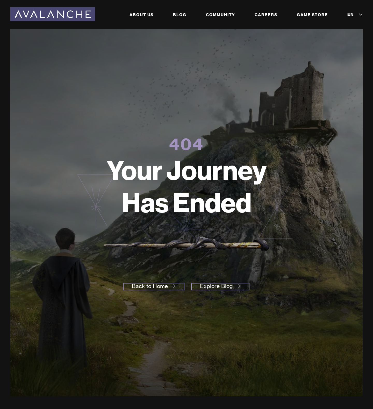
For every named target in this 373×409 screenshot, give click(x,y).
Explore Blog (216, 286)
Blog (180, 14)
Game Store (312, 14)
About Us (142, 14)
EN (350, 14)
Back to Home (150, 286)
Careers (266, 14)
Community (220, 14)
